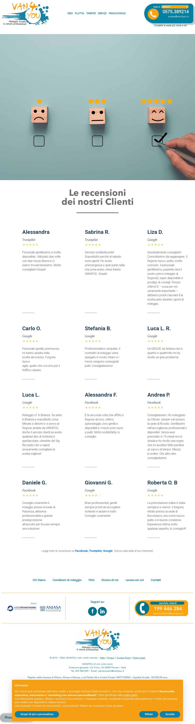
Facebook (81, 551)
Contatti (156, 580)
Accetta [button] (170, 714)
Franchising (117, 13)
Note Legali (139, 657)
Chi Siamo (39, 580)
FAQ (91, 580)
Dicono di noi (109, 580)
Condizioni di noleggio (67, 580)
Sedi (70, 13)
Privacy (110, 657)
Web (102, 657)
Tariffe (91, 13)
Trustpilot (95, 551)
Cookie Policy (124, 657)
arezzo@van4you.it (178, 16)
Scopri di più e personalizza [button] (36, 714)
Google (108, 551)
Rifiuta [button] (149, 714)
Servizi (102, 13)
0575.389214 (176, 12)
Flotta (79, 13)
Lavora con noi (134, 580)
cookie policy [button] (130, 695)
